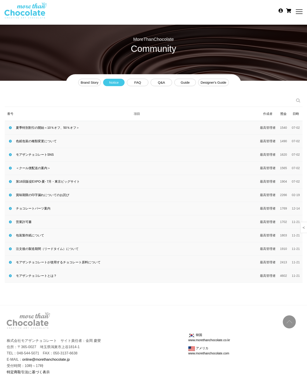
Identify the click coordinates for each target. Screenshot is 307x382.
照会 (283, 114)
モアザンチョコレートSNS (35, 154)
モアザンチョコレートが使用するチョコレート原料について (58, 262)
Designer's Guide (213, 82)
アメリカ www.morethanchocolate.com (208, 350)
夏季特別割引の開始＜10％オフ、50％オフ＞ (47, 127)
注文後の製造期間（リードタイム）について (47, 249)
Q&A (161, 82)
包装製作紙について (30, 235)
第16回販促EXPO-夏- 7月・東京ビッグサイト (48, 181)
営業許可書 (24, 222)
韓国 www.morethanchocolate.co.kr (209, 337)
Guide (185, 82)
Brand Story (89, 82)
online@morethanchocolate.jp (46, 359)
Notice (114, 82)
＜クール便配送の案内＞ (33, 168)
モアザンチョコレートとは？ (36, 275)
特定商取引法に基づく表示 (28, 372)
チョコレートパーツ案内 (33, 208)
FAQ (137, 82)
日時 (296, 114)
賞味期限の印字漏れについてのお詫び (42, 195)
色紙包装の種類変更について (36, 141)
